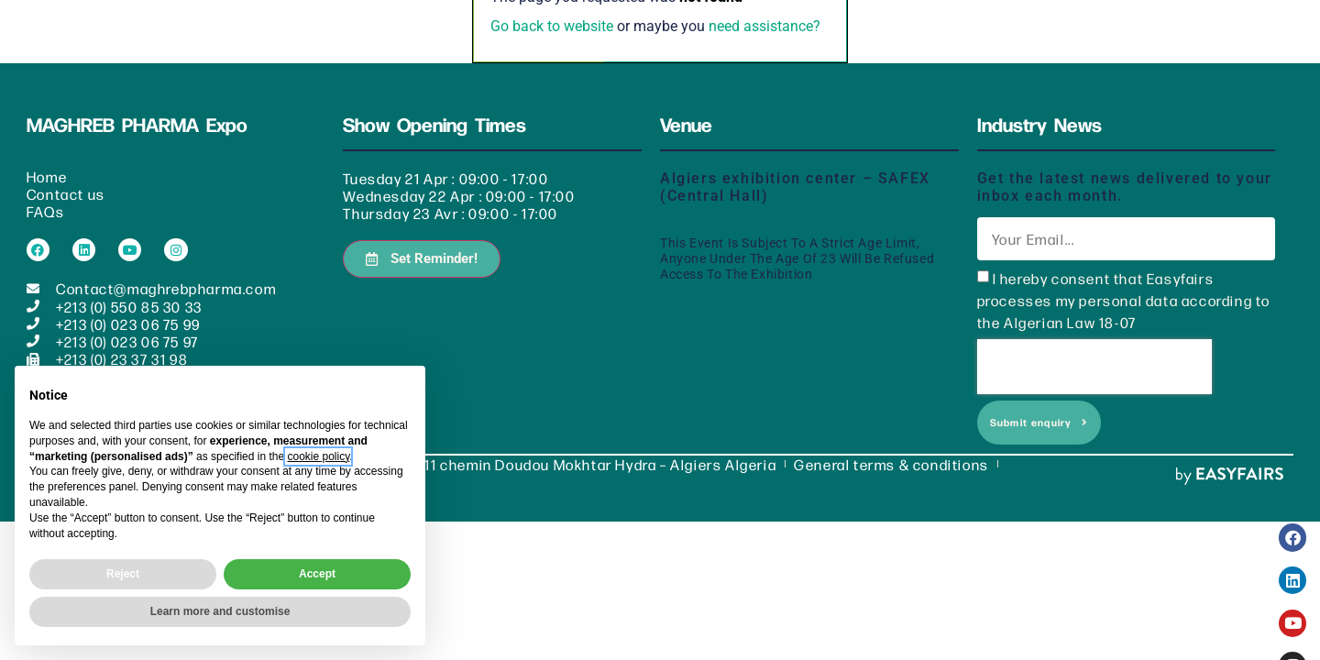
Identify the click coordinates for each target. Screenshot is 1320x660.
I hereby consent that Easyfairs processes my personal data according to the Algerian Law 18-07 (1123, 279)
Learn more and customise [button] (220, 611)
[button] (421, 238)
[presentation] (1094, 345)
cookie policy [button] (318, 456)
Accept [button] (317, 573)
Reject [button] (122, 573)
